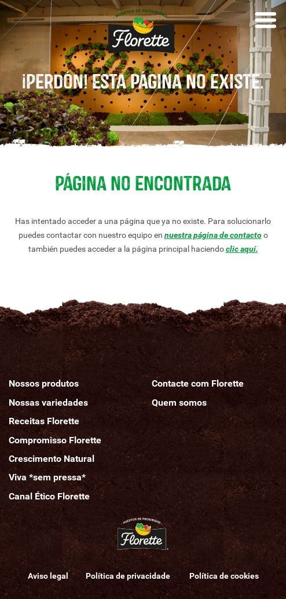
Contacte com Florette (198, 383)
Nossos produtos (44, 383)
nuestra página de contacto (213, 235)
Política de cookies (224, 575)
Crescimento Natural (51, 458)
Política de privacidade (129, 575)
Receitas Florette (44, 421)
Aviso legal (48, 575)
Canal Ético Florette (49, 496)
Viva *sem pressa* (47, 477)
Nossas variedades (48, 402)
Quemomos (179, 402)
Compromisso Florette (55, 440)
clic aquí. (242, 248)
